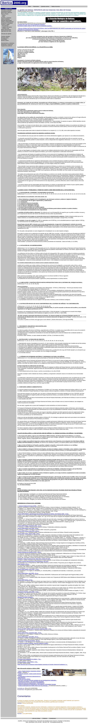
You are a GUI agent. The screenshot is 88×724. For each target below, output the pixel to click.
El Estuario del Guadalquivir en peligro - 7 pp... (29, 659)
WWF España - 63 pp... (23, 564)
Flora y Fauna (4, 14)
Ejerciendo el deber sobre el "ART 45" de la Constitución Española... (34, 25)
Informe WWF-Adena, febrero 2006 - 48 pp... (28, 533)
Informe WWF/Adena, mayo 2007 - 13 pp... (28, 569)
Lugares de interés (6, 27)
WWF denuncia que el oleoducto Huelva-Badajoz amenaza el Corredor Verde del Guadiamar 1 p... (42, 664)
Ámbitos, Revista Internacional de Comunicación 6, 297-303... (33, 561)
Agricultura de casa (6, 31)
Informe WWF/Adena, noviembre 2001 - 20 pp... (29, 632)
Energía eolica (5, 37)
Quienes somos (45, 6)
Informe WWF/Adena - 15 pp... (25, 580)
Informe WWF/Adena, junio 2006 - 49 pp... (28, 528)
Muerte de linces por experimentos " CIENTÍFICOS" (31, 683)
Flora (3, 16)
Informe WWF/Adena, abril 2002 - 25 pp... (28, 636)
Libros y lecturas (5, 19)
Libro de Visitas (36, 718)
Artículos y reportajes (6, 10)
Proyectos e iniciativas (7, 23)
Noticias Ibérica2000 (6, 20)
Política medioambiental (7, 21)
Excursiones (4, 25)
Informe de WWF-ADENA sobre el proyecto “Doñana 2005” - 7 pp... (34, 628)
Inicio (29, 6)
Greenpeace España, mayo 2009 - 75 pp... (28, 591)
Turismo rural (5, 28)
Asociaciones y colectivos (7, 43)
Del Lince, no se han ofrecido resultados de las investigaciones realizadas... (37, 680)
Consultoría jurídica (6, 11)
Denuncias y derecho (6, 12)
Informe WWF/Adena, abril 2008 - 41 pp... (28, 573)
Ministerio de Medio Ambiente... (25, 597)
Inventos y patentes (6, 18)
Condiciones (52, 718)
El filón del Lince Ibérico (24, 679)
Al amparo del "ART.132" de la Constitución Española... (31, 24)
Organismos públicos (6, 45)
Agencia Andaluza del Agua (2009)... (28, 506)
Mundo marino (5, 40)
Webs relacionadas (6, 29)
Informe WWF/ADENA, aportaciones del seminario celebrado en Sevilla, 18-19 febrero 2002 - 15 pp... (43, 513)
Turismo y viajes (5, 24)
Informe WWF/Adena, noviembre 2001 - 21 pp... (29, 525)
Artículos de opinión (6, 33)
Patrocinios (36, 6)
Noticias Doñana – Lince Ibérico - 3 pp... (27, 661)
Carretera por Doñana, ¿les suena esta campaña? (31, 681)
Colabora (44, 718)
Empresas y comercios (7, 44)
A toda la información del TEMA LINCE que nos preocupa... (33, 685)
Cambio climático (5, 36)
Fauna (3, 15)
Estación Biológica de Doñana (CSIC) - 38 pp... (29, 552)
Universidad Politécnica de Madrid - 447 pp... (28, 640)
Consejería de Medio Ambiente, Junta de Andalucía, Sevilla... (33, 643)
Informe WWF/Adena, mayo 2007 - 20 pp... (28, 531)
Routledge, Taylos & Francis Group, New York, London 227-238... (34, 558)
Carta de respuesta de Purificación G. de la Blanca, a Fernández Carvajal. (37, 684)
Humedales (4, 39)
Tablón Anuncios (55, 6)
